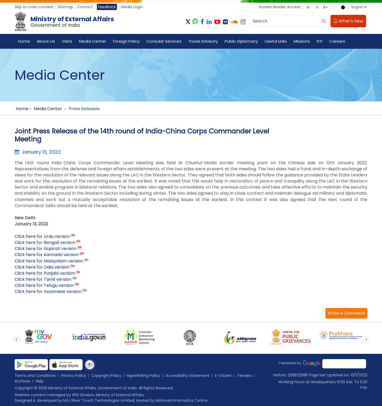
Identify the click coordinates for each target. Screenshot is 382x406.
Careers (337, 41)
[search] (323, 21)
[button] (346, 313)
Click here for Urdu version (42, 236)
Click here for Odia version (42, 267)
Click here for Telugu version (44, 285)
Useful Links (276, 41)
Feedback (107, 7)
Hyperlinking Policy (143, 375)
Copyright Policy (106, 375)
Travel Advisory (203, 41)
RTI (319, 41)
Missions (302, 41)
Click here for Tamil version (43, 279)
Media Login (132, 7)
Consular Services (163, 41)
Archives (22, 381)
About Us (46, 41)
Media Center (92, 41)
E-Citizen (223, 375)
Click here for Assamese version (48, 291)
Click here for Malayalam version (49, 261)
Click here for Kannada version (47, 255)
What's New (348, 21)
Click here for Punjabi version (45, 273)
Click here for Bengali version (45, 242)
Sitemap (65, 7)
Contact (85, 7)
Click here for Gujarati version (45, 249)
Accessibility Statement (188, 375)
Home (24, 41)
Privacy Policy (73, 375)
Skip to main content (34, 7)
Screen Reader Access (279, 7)
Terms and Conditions (35, 375)
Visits (67, 41)
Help (40, 381)
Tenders (244, 375)
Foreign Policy (126, 41)
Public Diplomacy (241, 41)
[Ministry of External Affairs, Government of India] (65, 21)
